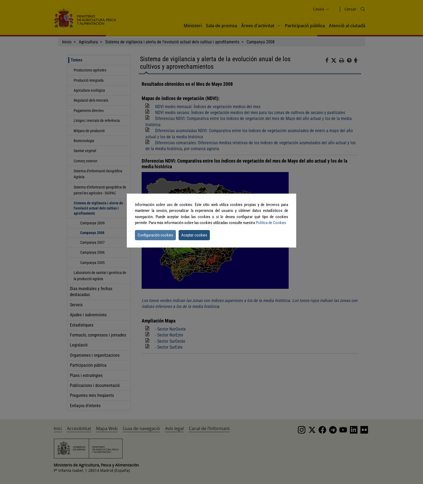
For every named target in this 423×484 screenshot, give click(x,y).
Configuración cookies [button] (155, 235)
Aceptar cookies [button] (194, 235)
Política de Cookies (271, 222)
